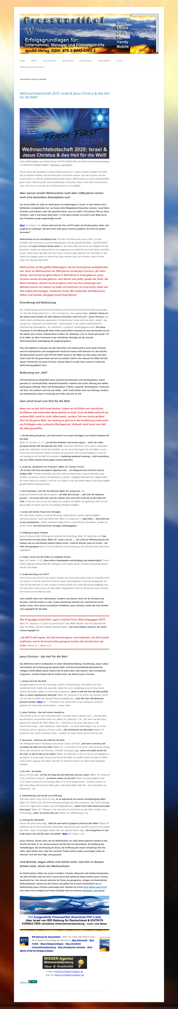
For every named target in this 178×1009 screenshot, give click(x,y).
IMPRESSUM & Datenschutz (32, 67)
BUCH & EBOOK (49, 61)
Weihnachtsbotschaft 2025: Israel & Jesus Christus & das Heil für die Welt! (64, 95)
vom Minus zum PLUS (95, 887)
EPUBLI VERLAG (85, 61)
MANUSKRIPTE (104, 61)
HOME (22, 61)
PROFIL (34, 61)
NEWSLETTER (67, 61)
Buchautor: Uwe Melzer (61, 164)
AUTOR (119, 61)
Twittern (24, 982)
